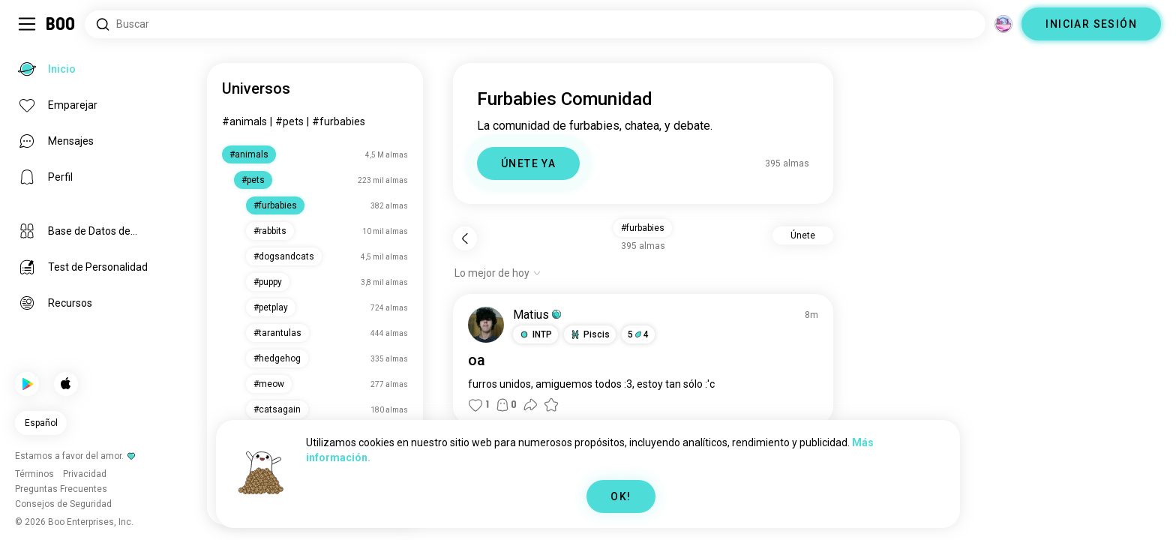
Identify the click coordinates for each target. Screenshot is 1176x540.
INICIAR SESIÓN (1091, 24)
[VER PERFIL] (486, 325)
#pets (289, 122)
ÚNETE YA (528, 164)
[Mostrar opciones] (498, 273)
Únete (802, 235)
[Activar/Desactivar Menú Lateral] (27, 24)
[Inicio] (61, 24)
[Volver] (465, 238)
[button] (535, 335)
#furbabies (338, 122)
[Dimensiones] (1003, 24)
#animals (244, 122)
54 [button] (638, 334)
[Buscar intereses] (535, 24)
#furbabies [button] (642, 228)
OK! (620, 496)
